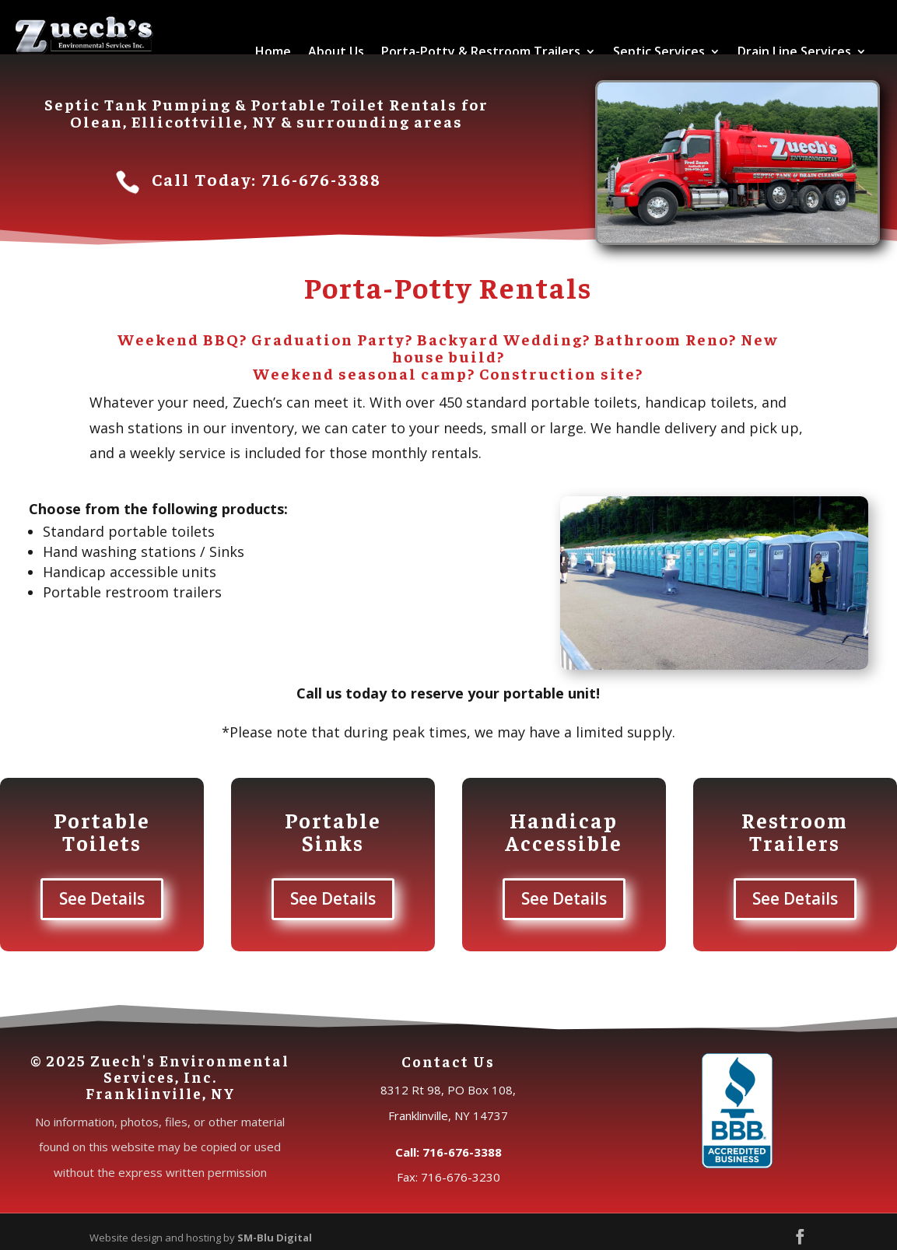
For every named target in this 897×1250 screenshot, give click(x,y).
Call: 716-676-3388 (448, 1152)
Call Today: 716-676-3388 (266, 179)
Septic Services (659, 51)
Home (273, 51)
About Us (336, 51)
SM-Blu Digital (274, 1238)
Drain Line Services (794, 51)
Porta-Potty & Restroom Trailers (480, 51)
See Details (102, 898)
